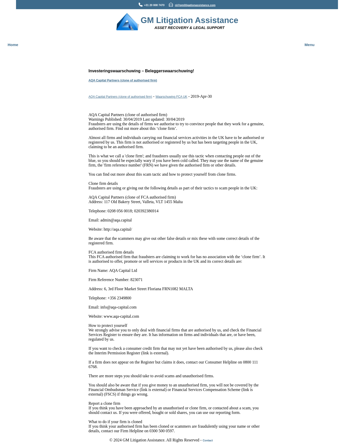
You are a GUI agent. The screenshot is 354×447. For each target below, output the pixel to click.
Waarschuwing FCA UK (171, 97)
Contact (208, 440)
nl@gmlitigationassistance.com (195, 5)
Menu (310, 45)
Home (13, 45)
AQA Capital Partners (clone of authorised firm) (122, 80)
